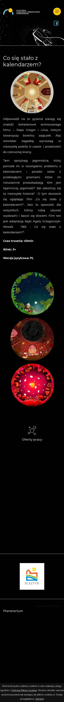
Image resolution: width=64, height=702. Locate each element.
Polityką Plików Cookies (24, 690)
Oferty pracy (32, 435)
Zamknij (39, 699)
